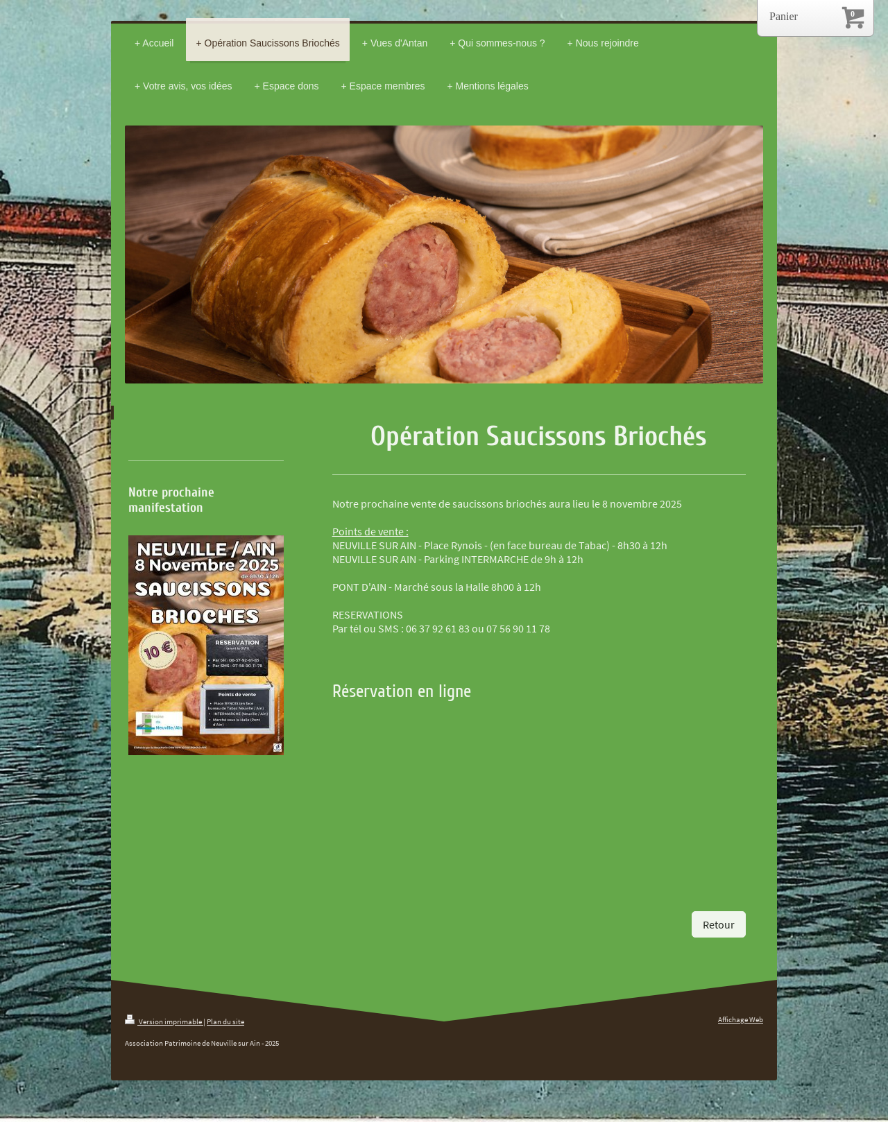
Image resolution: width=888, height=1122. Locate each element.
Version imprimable (164, 1021)
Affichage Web (740, 1019)
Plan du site (225, 1021)
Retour (719, 924)
